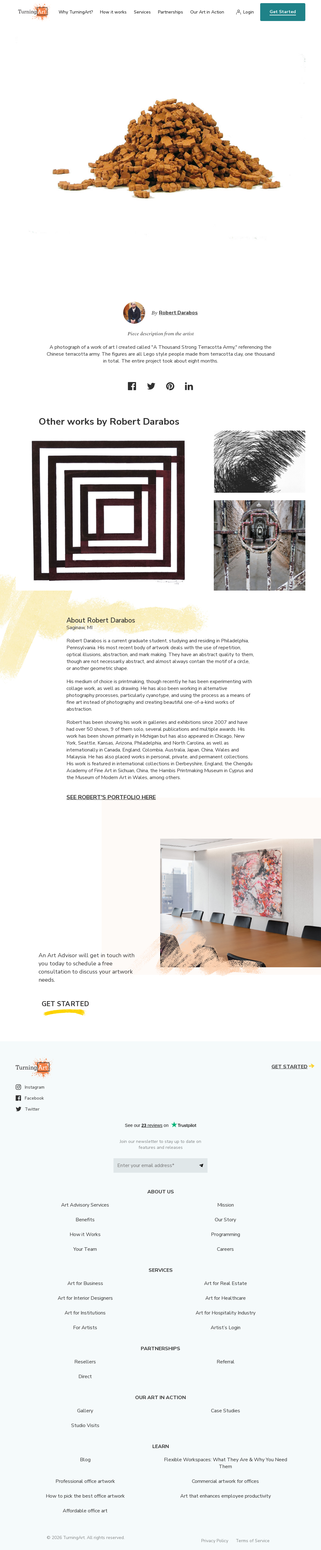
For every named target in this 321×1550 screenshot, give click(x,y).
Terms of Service (253, 1541)
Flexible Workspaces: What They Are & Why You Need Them (225, 1463)
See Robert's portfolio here (111, 797)
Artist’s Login (225, 1327)
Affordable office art (85, 1510)
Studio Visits (85, 1425)
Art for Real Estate (225, 1283)
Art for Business (85, 1283)
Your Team (85, 1249)
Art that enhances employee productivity (225, 1496)
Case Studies (225, 1410)
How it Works (85, 1234)
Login (248, 12)
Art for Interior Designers (85, 1298)
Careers (225, 1249)
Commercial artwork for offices (225, 1481)
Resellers (85, 1361)
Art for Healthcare (225, 1298)
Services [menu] (142, 12)
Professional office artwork (85, 1481)
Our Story (225, 1219)
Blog (85, 1459)
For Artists (85, 1327)
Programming (225, 1234)
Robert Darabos (178, 312)
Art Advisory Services (85, 1205)
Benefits (85, 1219)
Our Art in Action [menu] (207, 12)
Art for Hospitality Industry (225, 1312)
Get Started (283, 12)
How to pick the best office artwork (85, 1496)
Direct (85, 1376)
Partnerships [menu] (170, 12)
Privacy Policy (214, 1541)
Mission (225, 1205)
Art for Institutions (85, 1312)
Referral (225, 1361)
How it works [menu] (113, 12)
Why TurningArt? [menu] (76, 12)
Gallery (85, 1410)
